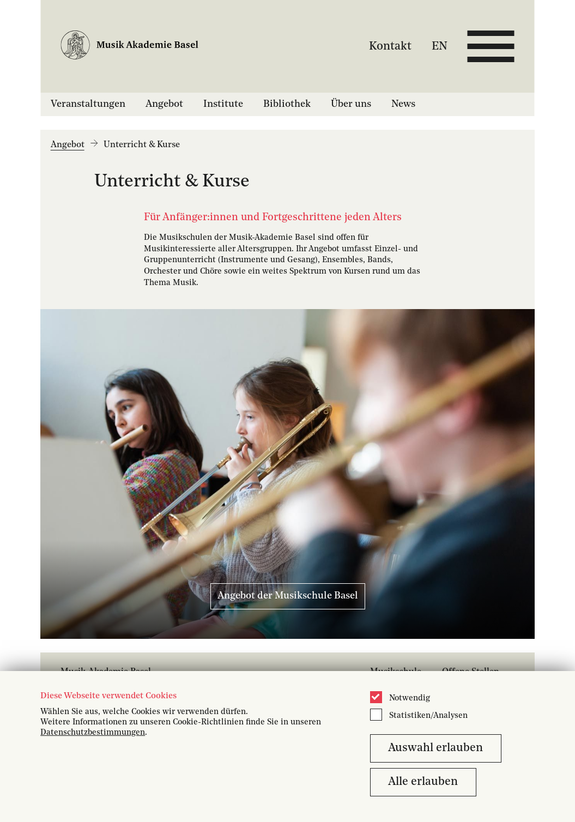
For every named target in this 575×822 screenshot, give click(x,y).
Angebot (164, 104)
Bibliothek (287, 104)
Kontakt (390, 46)
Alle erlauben (423, 782)
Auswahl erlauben (435, 748)
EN (439, 46)
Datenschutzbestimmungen (92, 733)
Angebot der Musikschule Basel (287, 596)
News (403, 104)
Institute (223, 104)
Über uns (351, 104)
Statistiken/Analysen (428, 716)
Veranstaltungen (88, 104)
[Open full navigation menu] (491, 46)
